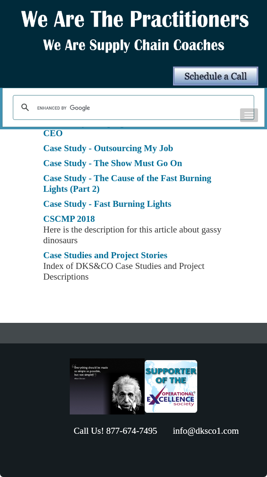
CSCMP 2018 (69, 219)
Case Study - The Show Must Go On (112, 163)
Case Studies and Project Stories (105, 255)
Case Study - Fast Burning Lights (107, 204)
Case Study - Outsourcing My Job (108, 148)
